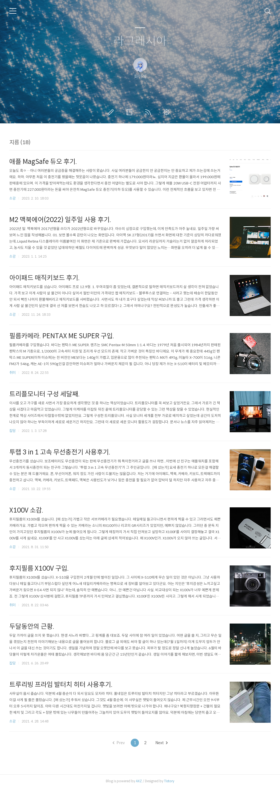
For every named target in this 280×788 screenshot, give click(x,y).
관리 (167, 112)
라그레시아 (140, 41)
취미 (12, 372)
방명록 (130, 112)
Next (161, 742)
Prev (119, 742)
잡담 (12, 430)
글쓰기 (111, 112)
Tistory (169, 781)
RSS (149, 112)
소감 (12, 198)
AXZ (139, 781)
